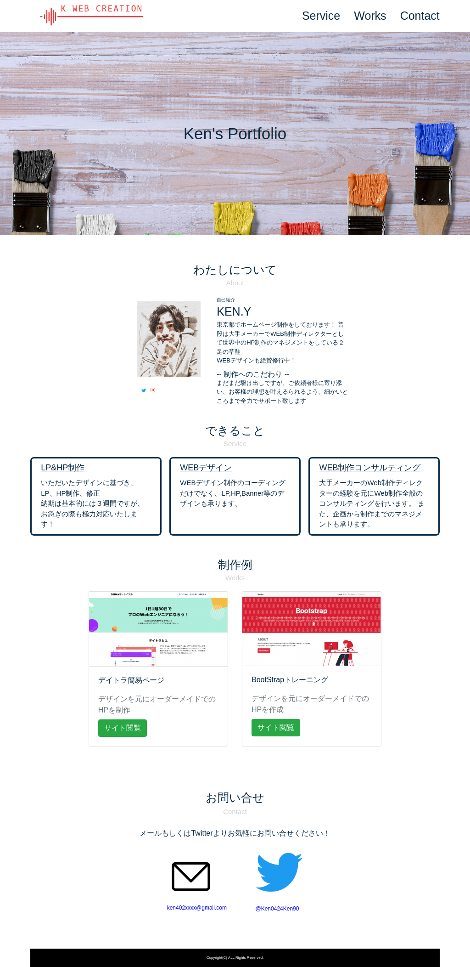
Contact (420, 15)
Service (321, 15)
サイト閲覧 (122, 728)
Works (370, 15)
